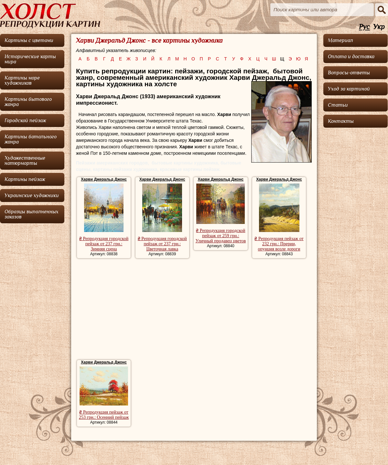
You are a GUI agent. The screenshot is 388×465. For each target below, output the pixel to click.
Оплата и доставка (351, 56)
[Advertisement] (194, 310)
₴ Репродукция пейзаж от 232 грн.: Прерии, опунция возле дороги (278, 243)
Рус (364, 27)
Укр (379, 27)
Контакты (341, 121)
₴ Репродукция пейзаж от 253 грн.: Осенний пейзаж (104, 415)
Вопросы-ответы (349, 72)
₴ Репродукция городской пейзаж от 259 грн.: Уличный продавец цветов (221, 235)
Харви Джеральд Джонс (104, 179)
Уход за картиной (349, 88)
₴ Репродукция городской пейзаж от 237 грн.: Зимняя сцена (103, 243)
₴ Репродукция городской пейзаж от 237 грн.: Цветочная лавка (162, 243)
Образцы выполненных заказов (32, 214)
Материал (340, 40)
